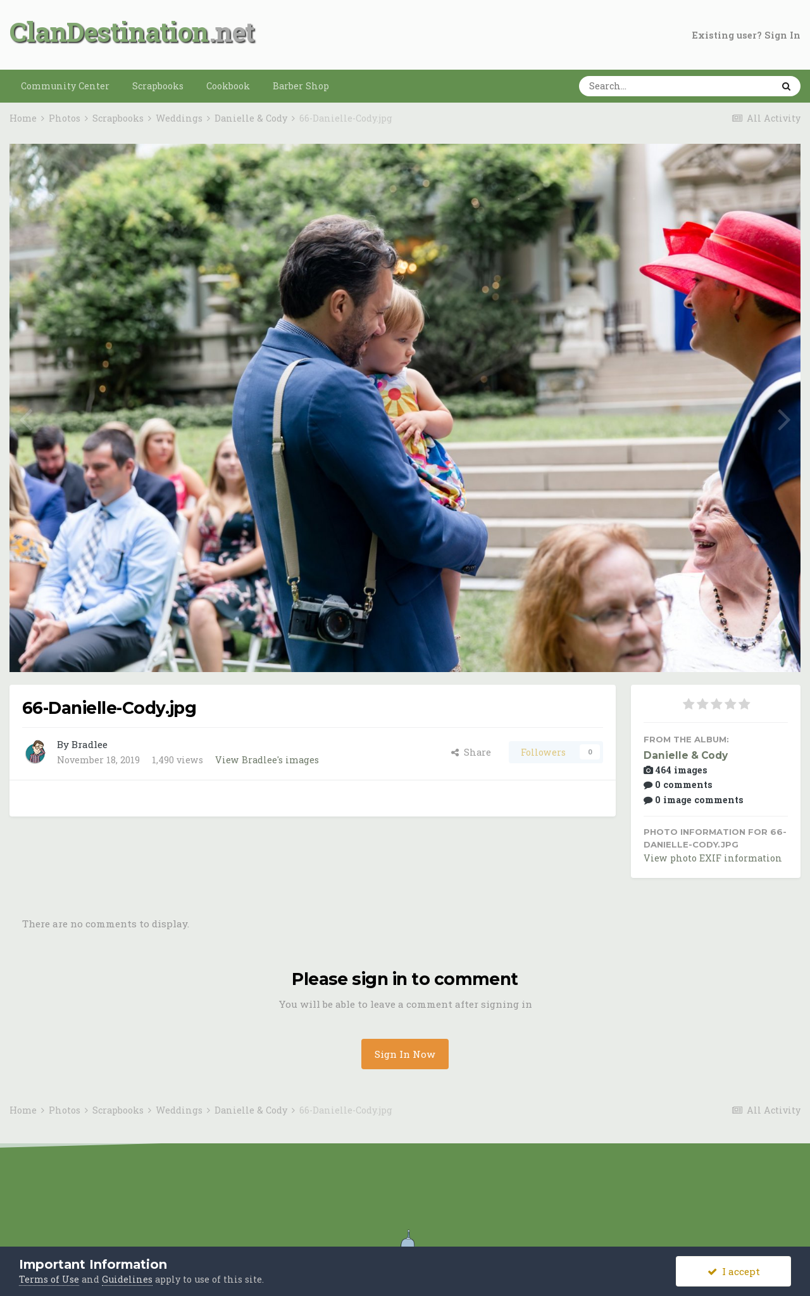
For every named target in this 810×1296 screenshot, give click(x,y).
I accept (733, 1271)
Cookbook (228, 86)
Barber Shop (301, 86)
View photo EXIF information (713, 858)
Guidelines (127, 1279)
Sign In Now (405, 1054)
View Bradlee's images (267, 760)
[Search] (636, 86)
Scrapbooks (158, 86)
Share (471, 752)
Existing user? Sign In (746, 35)
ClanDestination (109, 31)
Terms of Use (49, 1279)
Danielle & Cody (686, 755)
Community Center (65, 86)
